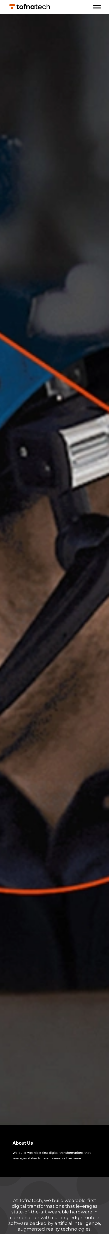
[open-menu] (96, 7)
